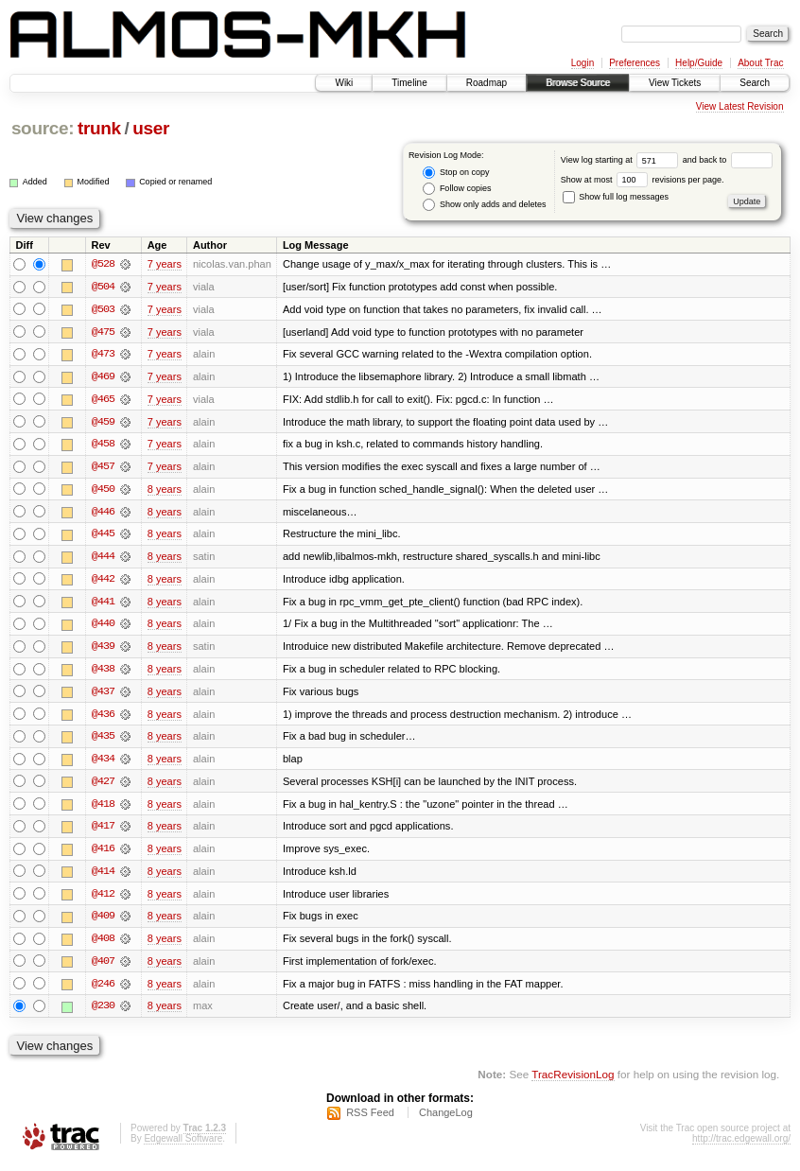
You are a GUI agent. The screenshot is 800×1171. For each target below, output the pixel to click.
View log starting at (622, 160)
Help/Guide (698, 63)
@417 (103, 831)
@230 (103, 1013)
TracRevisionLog (572, 1081)
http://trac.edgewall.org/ (741, 1146)
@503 (103, 309)
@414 (103, 876)
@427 (103, 786)
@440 (103, 627)
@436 (103, 717)
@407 (103, 967)
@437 (103, 695)
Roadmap (486, 83)
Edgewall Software (183, 1146)
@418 (103, 808)
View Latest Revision (740, 106)
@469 (103, 377)
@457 (103, 468)
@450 (103, 490)
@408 (103, 945)
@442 (103, 581)
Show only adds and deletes (484, 205)
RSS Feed (370, 1120)
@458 (103, 445)
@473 (103, 354)
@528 (103, 263)
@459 (103, 422)
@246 (103, 990)
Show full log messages (616, 196)
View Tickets (675, 83)
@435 (103, 740)
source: (42, 128)
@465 (103, 400)
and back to (728, 160)
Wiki (344, 83)
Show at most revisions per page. (642, 179)
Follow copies (457, 189)
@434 (103, 763)
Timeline (408, 83)
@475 (103, 332)
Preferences (634, 63)
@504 (103, 286)
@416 (103, 854)
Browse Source (578, 83)
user (150, 128)
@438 (103, 672)
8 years (165, 491)
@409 (103, 922)
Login (582, 63)
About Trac (760, 63)
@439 (103, 649)
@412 (103, 899)
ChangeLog (446, 1120)
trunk (99, 128)
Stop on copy (456, 172)
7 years (165, 264)
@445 (103, 536)
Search (754, 83)
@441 (103, 604)
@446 (103, 513)
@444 (103, 559)
